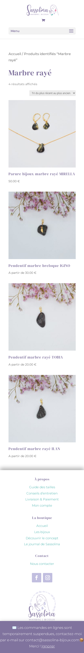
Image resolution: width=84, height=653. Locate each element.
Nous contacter (42, 564)
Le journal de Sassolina (42, 544)
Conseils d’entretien (42, 493)
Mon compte (42, 505)
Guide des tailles (42, 487)
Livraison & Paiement (42, 499)
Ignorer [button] (48, 646)
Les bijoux (42, 532)
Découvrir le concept (42, 538)
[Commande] (52, 93)
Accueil (15, 54)
